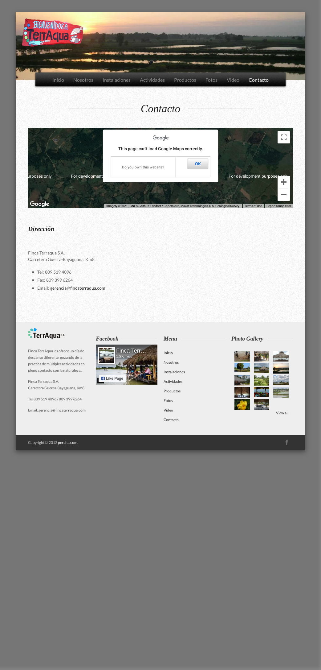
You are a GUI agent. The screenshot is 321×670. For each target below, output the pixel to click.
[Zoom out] (284, 194)
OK (198, 163)
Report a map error (278, 206)
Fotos (211, 80)
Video (233, 80)
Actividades (152, 80)
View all (282, 413)
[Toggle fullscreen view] (284, 137)
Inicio (58, 80)
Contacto (259, 80)
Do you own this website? (143, 167)
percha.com (67, 442)
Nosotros (83, 80)
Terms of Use (253, 206)
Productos (185, 80)
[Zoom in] (284, 182)
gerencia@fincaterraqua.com (77, 288)
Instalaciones (117, 80)
